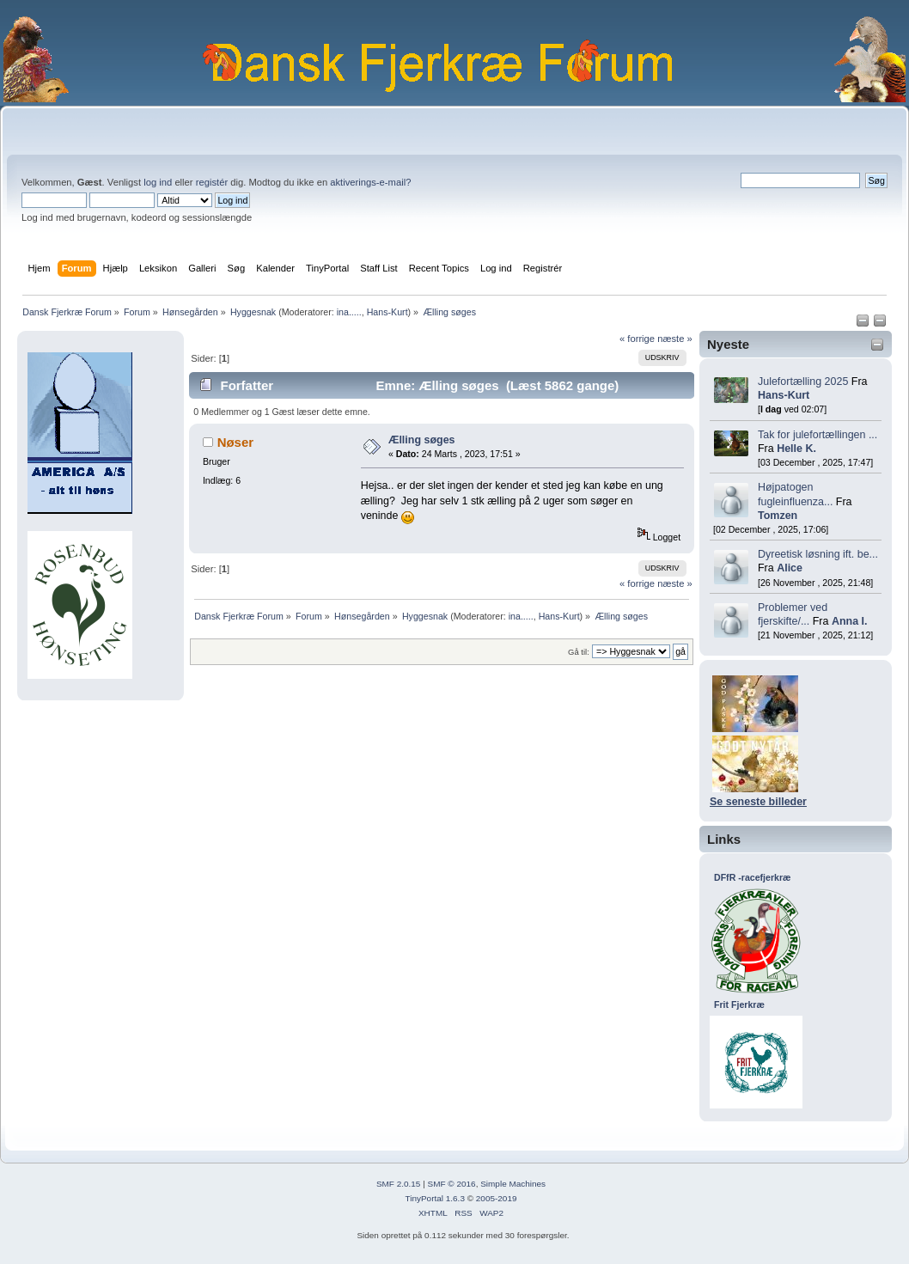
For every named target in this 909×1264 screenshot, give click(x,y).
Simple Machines (513, 1183)
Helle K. (796, 449)
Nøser (235, 442)
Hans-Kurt (387, 312)
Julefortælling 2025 (803, 382)
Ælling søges (421, 440)
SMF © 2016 (452, 1183)
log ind (157, 182)
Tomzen (777, 516)
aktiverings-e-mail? (370, 182)
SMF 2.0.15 (398, 1183)
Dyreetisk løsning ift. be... (818, 554)
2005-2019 (496, 1198)
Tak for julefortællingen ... (817, 435)
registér (212, 182)
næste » (674, 338)
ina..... (349, 312)
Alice (789, 568)
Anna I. (850, 621)
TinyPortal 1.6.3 (434, 1198)
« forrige (637, 338)
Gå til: (578, 651)
